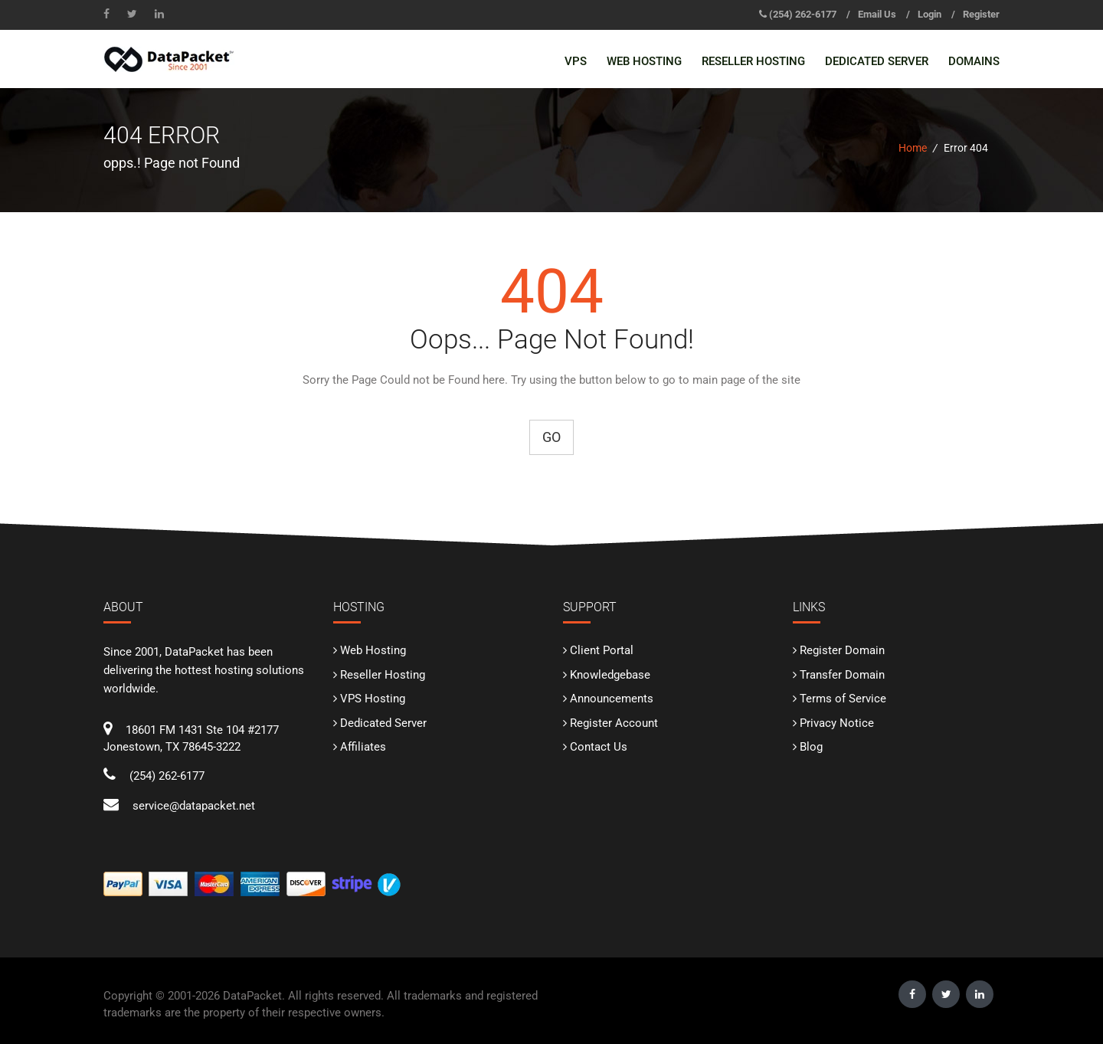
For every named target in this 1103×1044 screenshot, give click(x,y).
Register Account (614, 723)
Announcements (611, 698)
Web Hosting (644, 61)
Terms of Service (843, 698)
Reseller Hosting (753, 61)
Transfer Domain (842, 675)
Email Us (877, 14)
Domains (974, 61)
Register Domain (842, 650)
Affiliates (363, 747)
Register (981, 14)
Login (929, 14)
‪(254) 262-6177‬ (802, 14)
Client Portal (601, 650)
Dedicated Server (876, 61)
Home (912, 148)
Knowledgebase (610, 675)
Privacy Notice (837, 723)
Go (551, 437)
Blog (811, 747)
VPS (576, 61)
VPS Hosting (372, 698)
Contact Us (598, 747)
